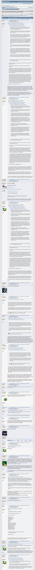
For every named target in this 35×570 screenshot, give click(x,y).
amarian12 (4, 179)
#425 (32, 283)
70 (15, 16)
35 (7, 15)
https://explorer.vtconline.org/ (12, 191)
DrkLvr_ (3, 296)
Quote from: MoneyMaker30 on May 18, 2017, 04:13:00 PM (18, 26)
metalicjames (4, 407)
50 (21, 15)
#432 (32, 418)
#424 (32, 202)
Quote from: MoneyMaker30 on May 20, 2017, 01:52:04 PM (16, 347)
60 (5, 16)
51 (22, 15)
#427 (32, 316)
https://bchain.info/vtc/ (11, 187)
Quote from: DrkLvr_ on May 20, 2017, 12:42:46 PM (15, 318)
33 (5, 15)
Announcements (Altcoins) (20, 11)
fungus (3, 505)
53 (24, 15)
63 (8, 16)
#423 (32, 180)
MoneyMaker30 (5, 19)
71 (16, 16)
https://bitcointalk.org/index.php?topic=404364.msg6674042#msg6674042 (17, 463)
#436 (32, 474)
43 (15, 15)
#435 (32, 456)
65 (10, 16)
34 (6, 15)
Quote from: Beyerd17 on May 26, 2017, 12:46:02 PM (15, 508)
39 (11, 15)
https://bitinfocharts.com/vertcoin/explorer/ (14, 189)
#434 (32, 443)
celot (3, 425)
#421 (32, 20)
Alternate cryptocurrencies (11, 11)
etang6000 (4, 201)
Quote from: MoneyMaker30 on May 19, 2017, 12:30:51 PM (16, 100)
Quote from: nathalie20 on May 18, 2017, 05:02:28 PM (17, 103)
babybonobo (4, 455)
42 (14, 15)
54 (25, 15)
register (13, 5)
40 (12, 15)
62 (7, 16)
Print (32, 16)
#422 (32, 98)
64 (9, 16)
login (11, 5)
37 (9, 15)
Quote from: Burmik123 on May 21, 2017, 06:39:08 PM (15, 410)
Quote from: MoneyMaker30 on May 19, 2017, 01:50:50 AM (17, 102)
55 (26, 15)
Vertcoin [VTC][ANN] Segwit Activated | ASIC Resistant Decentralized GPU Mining (17, 11)
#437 (32, 498)
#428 (32, 345)
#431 (32, 408)
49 (20, 15)
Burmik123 (4, 391)
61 (6, 16)
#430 (32, 392)
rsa (2, 417)
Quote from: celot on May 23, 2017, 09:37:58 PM (14, 445)
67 (12, 16)
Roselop (3, 473)
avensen (3, 383)
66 (11, 16)
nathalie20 (4, 97)
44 (16, 15)
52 (23, 15)
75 (18, 16)
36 (8, 15)
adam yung (4, 282)
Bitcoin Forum (4, 11)
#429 (32, 384)
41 (13, 15)
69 (14, 16)
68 (13, 16)
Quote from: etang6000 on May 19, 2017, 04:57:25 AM (15, 101)
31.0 (13, 7)
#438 (32, 506)
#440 (32, 555)
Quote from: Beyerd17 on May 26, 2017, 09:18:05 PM (15, 544)
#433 (32, 426)
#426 (32, 297)
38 (10, 15)
